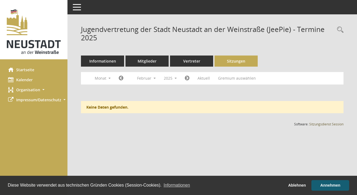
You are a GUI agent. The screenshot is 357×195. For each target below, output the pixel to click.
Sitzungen (236, 61)
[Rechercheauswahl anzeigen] (339, 29)
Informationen (102, 61)
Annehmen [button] (330, 185)
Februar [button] (146, 78)
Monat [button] (103, 78)
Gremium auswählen (237, 78)
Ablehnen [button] (297, 185)
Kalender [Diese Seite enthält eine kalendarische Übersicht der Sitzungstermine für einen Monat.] (20, 79)
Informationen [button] (177, 185)
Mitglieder (147, 61)
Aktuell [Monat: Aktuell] (204, 78)
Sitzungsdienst (326, 124)
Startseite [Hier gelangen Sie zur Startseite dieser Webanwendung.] (21, 69)
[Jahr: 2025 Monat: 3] (187, 78)
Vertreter (191, 61)
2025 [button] (170, 78)
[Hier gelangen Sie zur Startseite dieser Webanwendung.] (33, 31)
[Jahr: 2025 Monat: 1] (121, 78)
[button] (33, 90)
